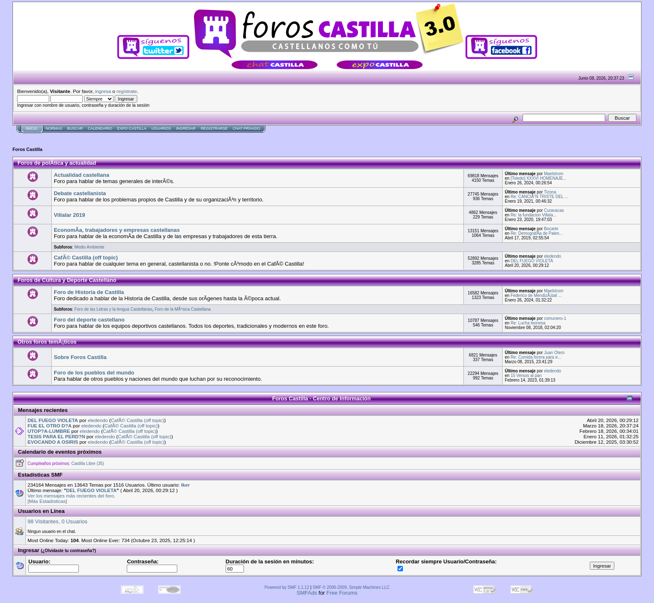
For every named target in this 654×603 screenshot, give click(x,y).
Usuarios (161, 128)
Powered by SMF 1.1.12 (286, 587)
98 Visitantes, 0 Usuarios (58, 521)
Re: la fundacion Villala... (533, 215)
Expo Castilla (131, 128)
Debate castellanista (80, 193)
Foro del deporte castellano (89, 320)
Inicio (32, 128)
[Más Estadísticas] (47, 501)
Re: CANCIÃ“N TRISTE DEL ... (539, 196)
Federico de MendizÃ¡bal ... (536, 295)
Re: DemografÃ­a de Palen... (537, 233)
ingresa (103, 91)
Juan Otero (554, 352)
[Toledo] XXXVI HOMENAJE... (538, 178)
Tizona (550, 192)
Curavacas (554, 210)
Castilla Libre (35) (87, 463)
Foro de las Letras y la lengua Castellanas (113, 309)
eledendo (552, 256)
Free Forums (342, 593)
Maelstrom (553, 173)
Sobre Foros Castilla (80, 357)
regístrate (126, 91)
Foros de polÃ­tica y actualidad (57, 163)
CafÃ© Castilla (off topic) (86, 257)
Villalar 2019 (69, 215)
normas (54, 128)
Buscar (75, 128)
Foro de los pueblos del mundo (94, 372)
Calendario (100, 128)
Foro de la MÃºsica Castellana (183, 309)
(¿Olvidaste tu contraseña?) (68, 550)
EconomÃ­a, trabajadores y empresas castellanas (117, 230)
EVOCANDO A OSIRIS (53, 442)
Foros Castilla (28, 149)
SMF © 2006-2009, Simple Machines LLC (351, 587)
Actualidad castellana (81, 175)
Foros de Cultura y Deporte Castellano (67, 280)
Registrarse (214, 128)
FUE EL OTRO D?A (50, 425)
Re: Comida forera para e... (536, 357)
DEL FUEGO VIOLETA (532, 261)
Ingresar (186, 128)
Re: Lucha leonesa (528, 323)
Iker (185, 484)
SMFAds (307, 593)
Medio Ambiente (89, 247)
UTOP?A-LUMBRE (49, 431)
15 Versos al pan (526, 375)
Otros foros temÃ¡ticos (47, 342)
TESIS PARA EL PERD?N (56, 436)
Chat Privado (246, 128)
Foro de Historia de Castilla (89, 292)
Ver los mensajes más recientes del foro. (71, 495)
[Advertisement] (164, 136)
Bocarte (551, 228)
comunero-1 (555, 318)
